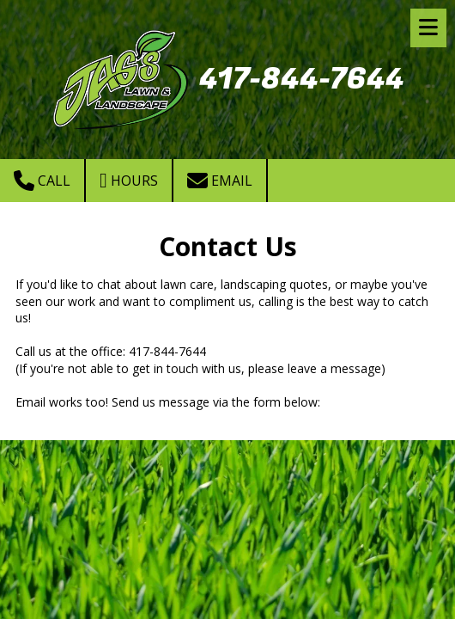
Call (42, 180)
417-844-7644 (301, 79)
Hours (129, 180)
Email (219, 180)
